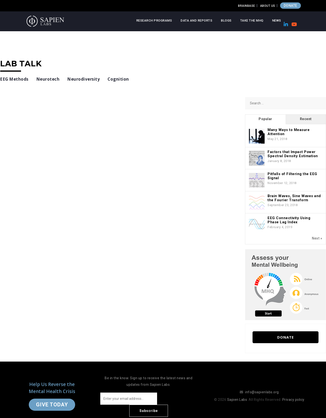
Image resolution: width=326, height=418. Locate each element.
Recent (306, 119)
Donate (285, 337)
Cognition (118, 79)
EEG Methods (14, 79)
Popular (265, 119)
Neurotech (48, 79)
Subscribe (177, 399)
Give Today (52, 398)
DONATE (290, 6)
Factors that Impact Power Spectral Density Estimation (293, 154)
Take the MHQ (251, 20)
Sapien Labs (237, 393)
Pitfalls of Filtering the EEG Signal (292, 176)
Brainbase (246, 6)
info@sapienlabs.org (262, 386)
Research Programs (154, 20)
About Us (267, 6)
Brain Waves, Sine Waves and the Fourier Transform (294, 198)
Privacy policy (293, 393)
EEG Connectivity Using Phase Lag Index (289, 220)
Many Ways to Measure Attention (289, 132)
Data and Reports (196, 20)
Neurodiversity (83, 79)
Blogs (226, 20)
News (276, 20)
